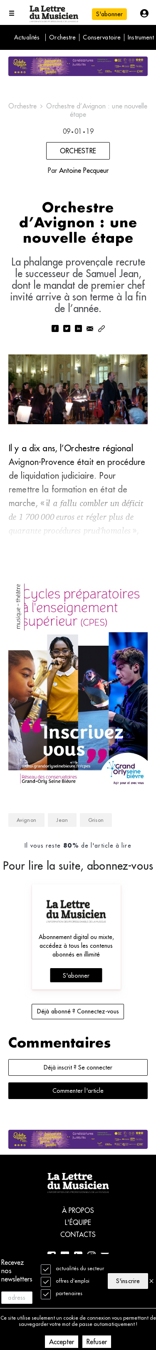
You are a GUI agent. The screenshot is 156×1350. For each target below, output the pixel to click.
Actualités (27, 37)
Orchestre (62, 37)
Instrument (141, 37)
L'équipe (78, 1222)
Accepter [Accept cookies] (61, 1342)
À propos (78, 1210)
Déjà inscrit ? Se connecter (78, 1067)
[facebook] (55, 329)
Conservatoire (102, 37)
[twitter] (66, 329)
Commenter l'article (77, 1090)
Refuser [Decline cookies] (97, 1342)
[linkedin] (78, 329)
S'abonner (109, 14)
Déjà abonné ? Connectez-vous (78, 1011)
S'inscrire (127, 1281)
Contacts (78, 1234)
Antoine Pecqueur (84, 170)
